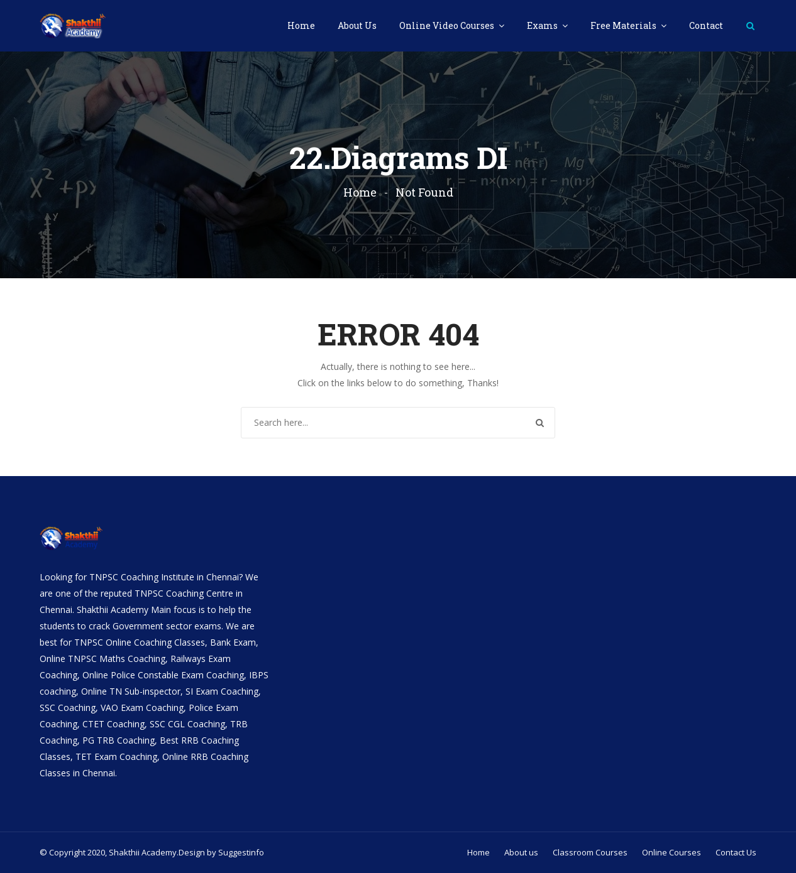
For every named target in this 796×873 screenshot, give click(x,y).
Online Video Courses (447, 25)
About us (521, 852)
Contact (706, 25)
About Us (357, 25)
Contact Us (736, 852)
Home (301, 25)
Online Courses (671, 852)
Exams (543, 25)
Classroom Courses (590, 852)
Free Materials (624, 25)
